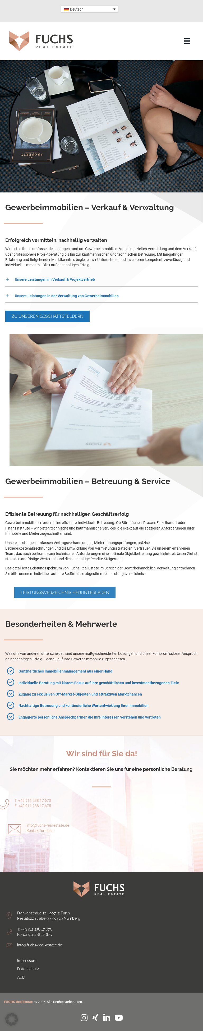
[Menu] (187, 41)
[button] (101, 279)
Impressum (26, 961)
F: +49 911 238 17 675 (34, 934)
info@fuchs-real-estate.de (47, 836)
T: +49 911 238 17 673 (34, 929)
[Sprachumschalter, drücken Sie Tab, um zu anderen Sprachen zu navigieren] (89, 9)
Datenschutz (28, 969)
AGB (21, 977)
